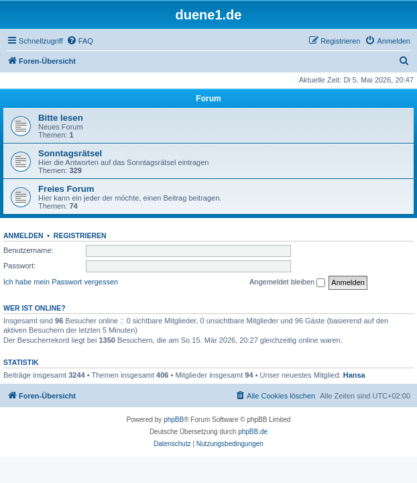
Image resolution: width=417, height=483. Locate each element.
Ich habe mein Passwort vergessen (60, 282)
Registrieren (80, 235)
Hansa (354, 375)
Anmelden (23, 235)
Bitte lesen (60, 118)
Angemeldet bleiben (287, 282)
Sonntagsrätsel (70, 153)
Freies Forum (66, 189)
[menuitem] (79, 41)
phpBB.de (252, 431)
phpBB (174, 419)
